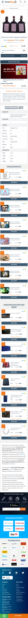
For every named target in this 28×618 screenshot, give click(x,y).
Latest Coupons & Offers (20, 587)
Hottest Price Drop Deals (20, 592)
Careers (17, 589)
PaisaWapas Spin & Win (6, 611)
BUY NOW (18, 616)
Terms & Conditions (5, 592)
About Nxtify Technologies (6, 594)
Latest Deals (18, 590)
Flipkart (22, 40)
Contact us (19, 597)
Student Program (19, 594)
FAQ (3, 587)
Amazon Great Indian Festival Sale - (5, 602)
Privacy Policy (4, 590)
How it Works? (4, 589)
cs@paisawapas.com (19, 600)
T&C (3, 52)
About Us (3, 584)
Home (17, 584)
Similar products (14, 166)
